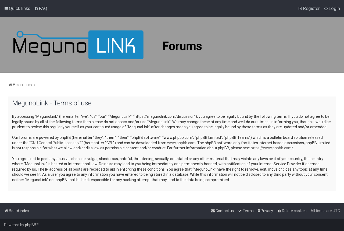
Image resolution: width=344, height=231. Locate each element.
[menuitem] (40, 8)
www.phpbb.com (181, 143)
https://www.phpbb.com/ (272, 148)
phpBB (30, 225)
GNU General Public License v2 (56, 143)
